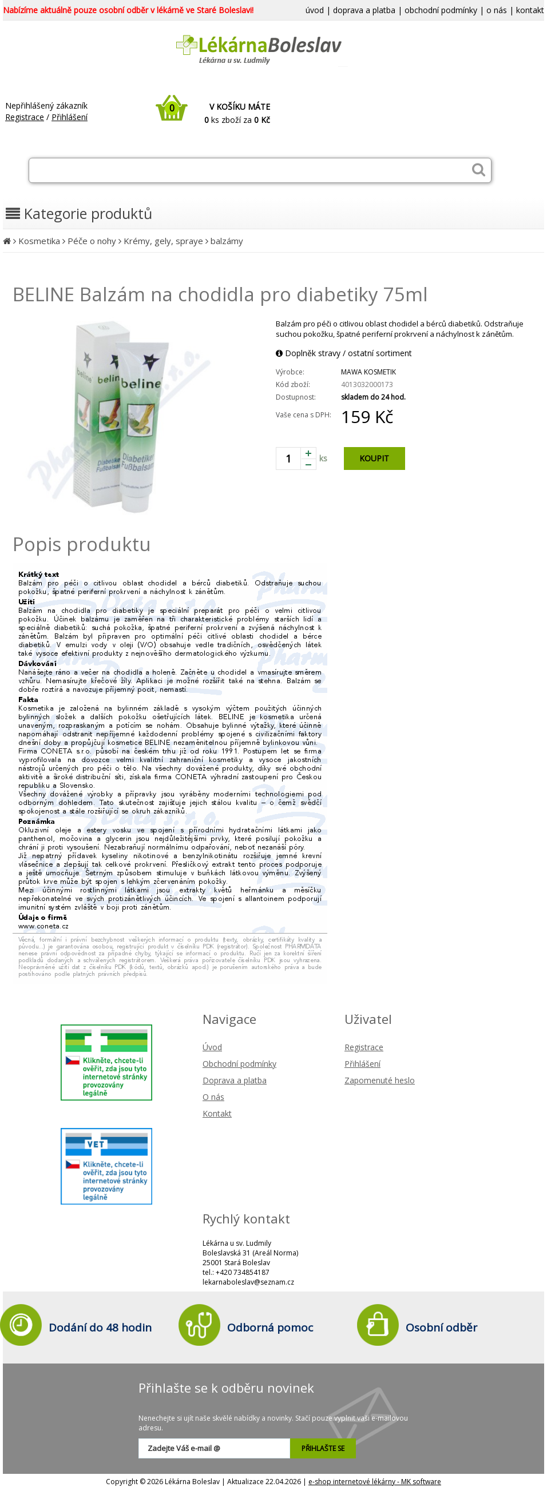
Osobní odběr (441, 1327)
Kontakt (217, 1113)
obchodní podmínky (441, 10)
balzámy (227, 240)
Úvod (212, 1047)
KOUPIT (374, 458)
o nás (496, 10)
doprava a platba (364, 10)
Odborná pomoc (270, 1327)
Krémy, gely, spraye (163, 240)
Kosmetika (39, 240)
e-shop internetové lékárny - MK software (374, 1481)
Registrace (24, 116)
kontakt (530, 10)
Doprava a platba (235, 1080)
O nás (213, 1096)
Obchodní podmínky (239, 1063)
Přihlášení (69, 116)
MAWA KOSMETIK (368, 372)
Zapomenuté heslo (379, 1080)
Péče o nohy (92, 240)
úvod (315, 10)
